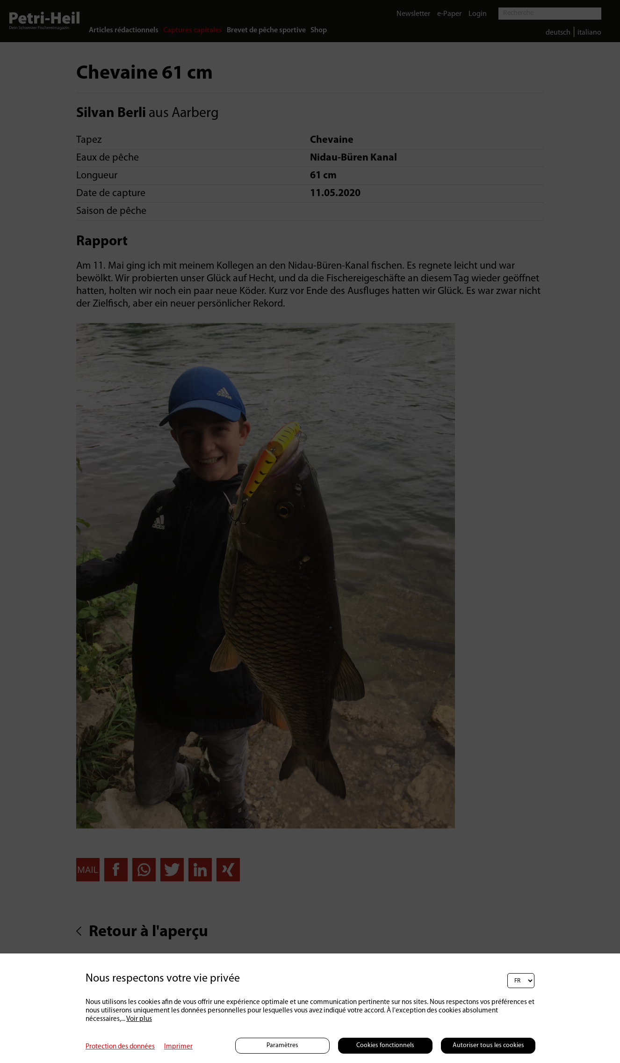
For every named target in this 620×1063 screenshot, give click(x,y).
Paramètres (282, 1045)
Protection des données (120, 1046)
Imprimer (178, 1046)
